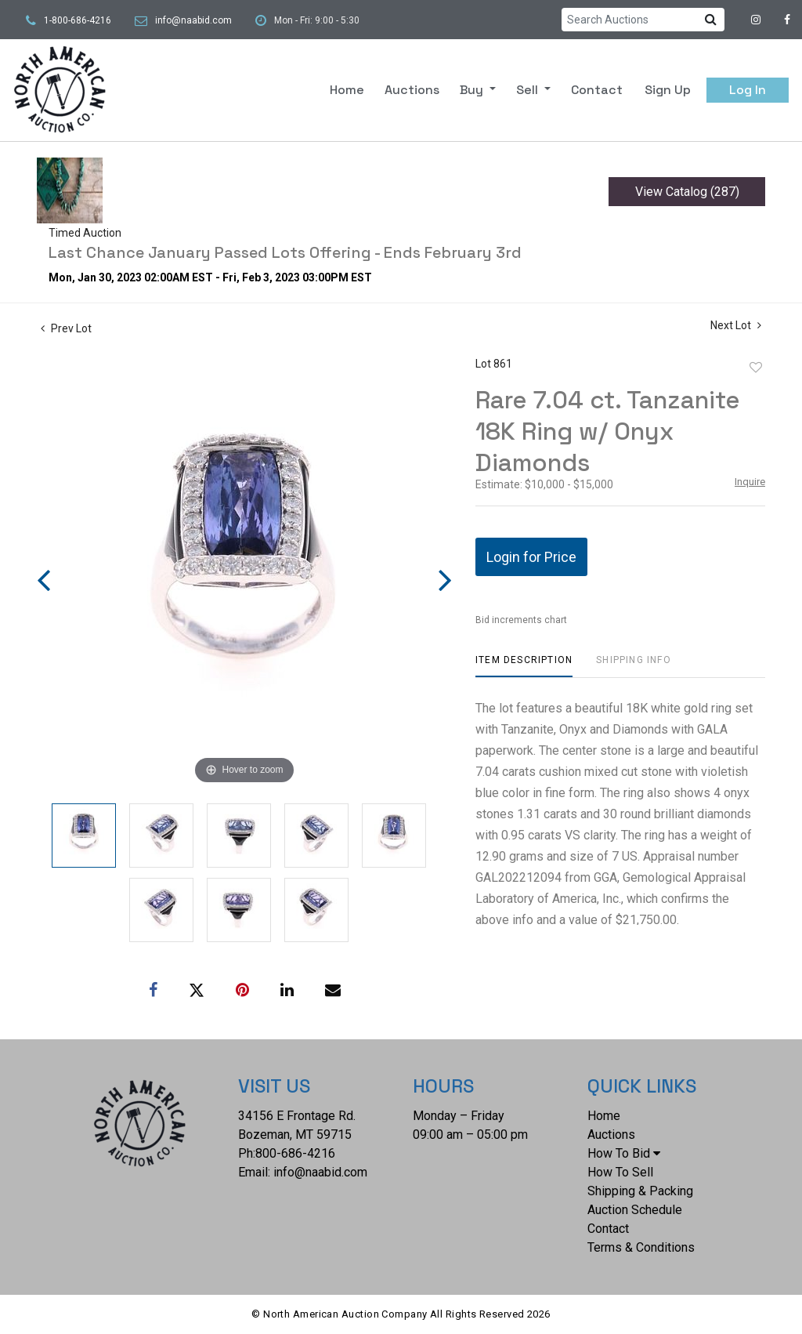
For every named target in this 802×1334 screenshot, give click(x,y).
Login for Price (531, 557)
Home (347, 90)
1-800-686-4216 (77, 20)
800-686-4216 (295, 1153)
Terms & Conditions (641, 1247)
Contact (597, 90)
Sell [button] (528, 90)
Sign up (668, 90)
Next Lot (735, 325)
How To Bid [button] (623, 1153)
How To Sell (620, 1172)
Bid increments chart (521, 619)
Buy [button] (473, 90)
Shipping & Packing (640, 1191)
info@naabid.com (193, 20)
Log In (747, 90)
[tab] (524, 665)
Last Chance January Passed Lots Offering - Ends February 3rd (285, 252)
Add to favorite (755, 367)
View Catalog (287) (687, 191)
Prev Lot (66, 328)
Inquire (750, 482)
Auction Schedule (634, 1209)
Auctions (412, 90)
